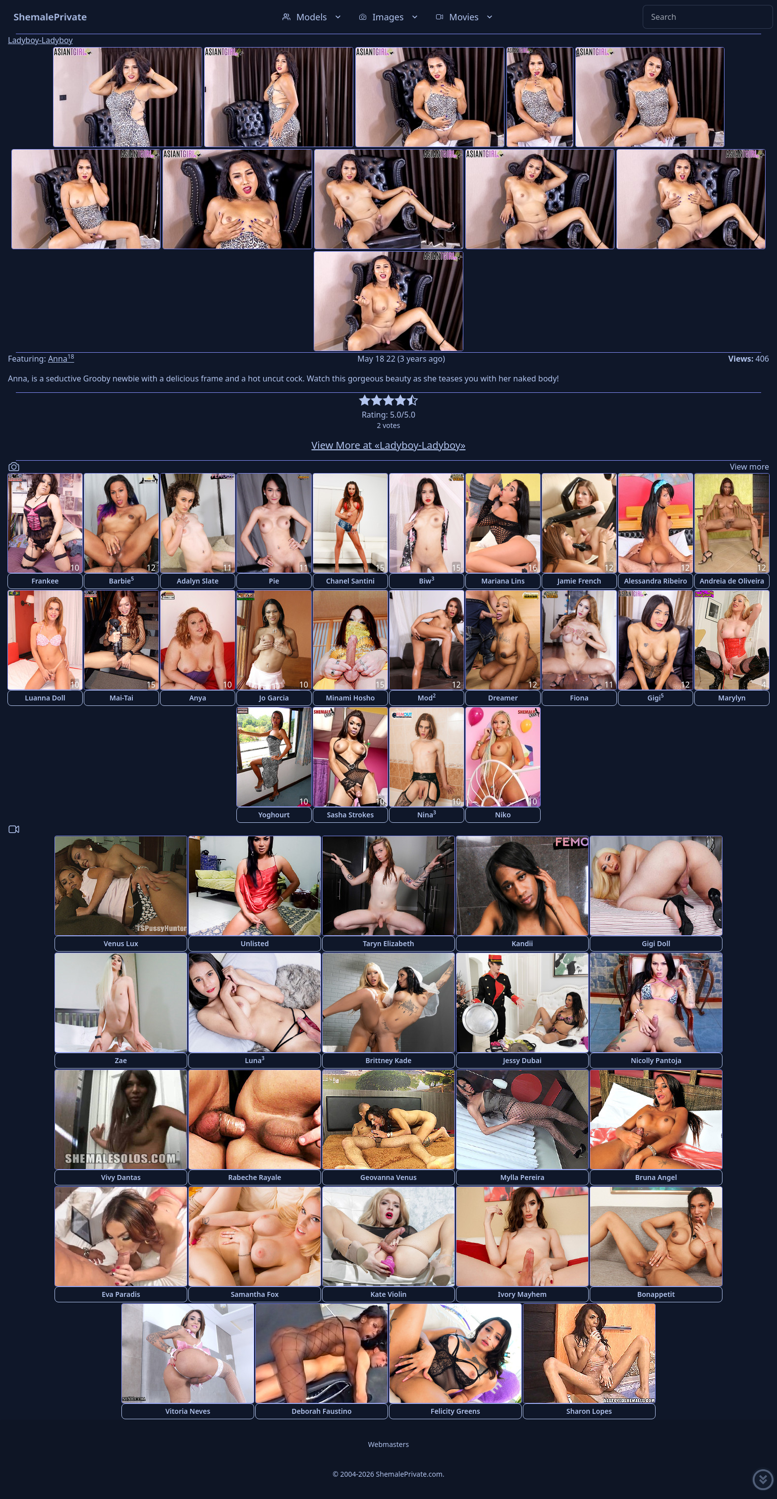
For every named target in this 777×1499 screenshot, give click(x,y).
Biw (427, 580)
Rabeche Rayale (254, 1177)
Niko (503, 814)
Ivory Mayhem (522, 1294)
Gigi (656, 697)
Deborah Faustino (321, 1411)
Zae (121, 1060)
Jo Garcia (274, 697)
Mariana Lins (503, 581)
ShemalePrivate (50, 16)
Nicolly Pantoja (656, 1060)
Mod (427, 697)
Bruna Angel (656, 1177)
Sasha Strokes (350, 814)
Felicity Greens (455, 1411)
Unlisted (255, 943)
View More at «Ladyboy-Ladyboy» (389, 445)
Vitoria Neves (188, 1411)
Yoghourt (273, 814)
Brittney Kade (389, 1060)
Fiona (579, 697)
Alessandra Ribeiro (655, 581)
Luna (255, 1060)
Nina (426, 814)
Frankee (44, 581)
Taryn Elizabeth (388, 943)
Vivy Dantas (121, 1177)
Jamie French (579, 581)
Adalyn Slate (198, 581)
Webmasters (388, 1444)
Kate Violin (388, 1294)
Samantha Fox (255, 1294)
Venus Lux (121, 943)
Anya (197, 697)
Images (389, 17)
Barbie (121, 580)
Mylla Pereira (522, 1177)
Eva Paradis (121, 1294)
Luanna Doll (45, 697)
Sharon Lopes (589, 1411)
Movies (465, 17)
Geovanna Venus (388, 1177)
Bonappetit (656, 1294)
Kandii (522, 943)
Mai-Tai (121, 697)
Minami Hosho (350, 697)
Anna (61, 358)
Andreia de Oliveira (732, 581)
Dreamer (503, 697)
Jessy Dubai (522, 1060)
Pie (274, 581)
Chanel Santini (350, 581)
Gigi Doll (656, 943)
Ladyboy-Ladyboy (40, 40)
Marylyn (732, 697)
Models (312, 17)
